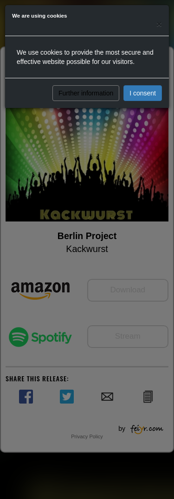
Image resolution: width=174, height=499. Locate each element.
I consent (142, 93)
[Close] (159, 24)
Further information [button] (85, 93)
